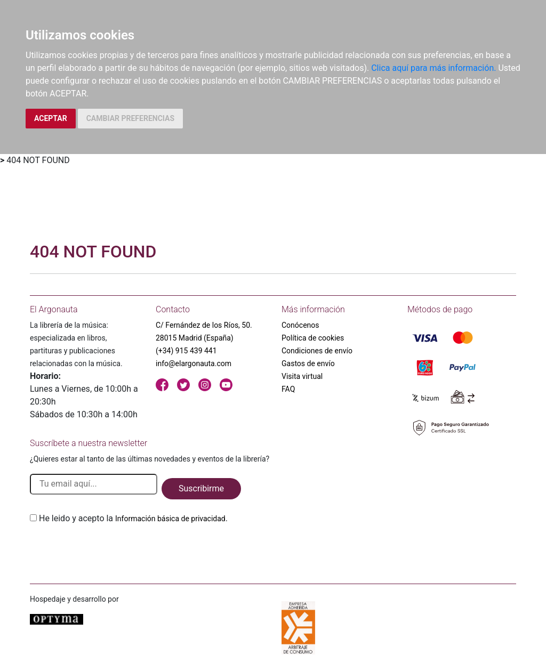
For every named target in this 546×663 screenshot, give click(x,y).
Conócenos (300, 325)
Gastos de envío (308, 363)
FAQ (288, 389)
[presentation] (111, 550)
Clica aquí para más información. (433, 68)
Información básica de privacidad (170, 518)
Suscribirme (201, 488)
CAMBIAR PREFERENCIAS (130, 118)
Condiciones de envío (317, 350)
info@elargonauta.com (193, 363)
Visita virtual (302, 376)
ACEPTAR (50, 118)
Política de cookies (313, 338)
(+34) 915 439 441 (186, 350)
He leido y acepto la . (133, 518)
